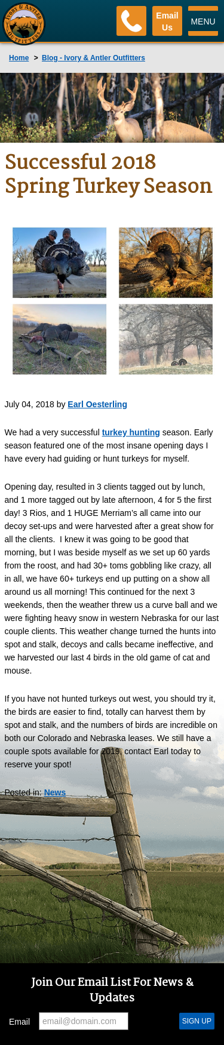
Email (19, 1021)
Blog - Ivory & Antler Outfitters (93, 58)
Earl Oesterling (97, 404)
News (55, 792)
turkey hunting (131, 432)
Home (19, 58)
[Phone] (131, 21)
